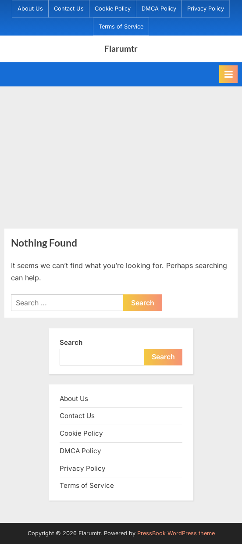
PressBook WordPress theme (176, 533)
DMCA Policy (159, 8)
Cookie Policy (113, 8)
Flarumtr (121, 48)
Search (71, 342)
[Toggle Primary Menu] (228, 74)
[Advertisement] (121, 152)
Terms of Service (121, 26)
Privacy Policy (205, 8)
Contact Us (69, 8)
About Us (30, 8)
